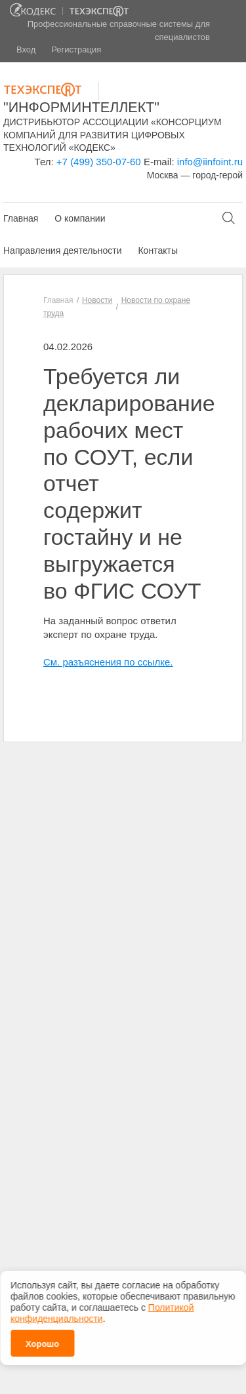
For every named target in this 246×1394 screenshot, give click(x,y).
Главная (20, 218)
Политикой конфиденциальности (102, 1310)
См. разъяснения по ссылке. (108, 661)
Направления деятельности (62, 250)
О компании (79, 218)
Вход (25, 49)
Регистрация (76, 49)
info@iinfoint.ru (210, 161)
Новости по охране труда (116, 307)
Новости (97, 300)
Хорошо (42, 1340)
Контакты (157, 250)
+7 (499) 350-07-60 (98, 161)
